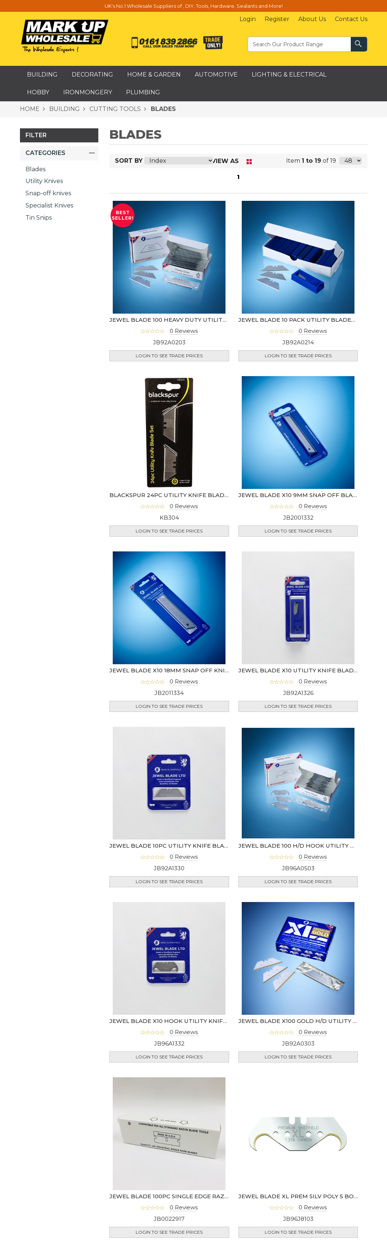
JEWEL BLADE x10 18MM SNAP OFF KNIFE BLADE (181, 670)
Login (248, 19)
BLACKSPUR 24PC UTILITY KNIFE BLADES (170, 495)
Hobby (38, 92)
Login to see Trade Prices (169, 355)
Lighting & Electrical (289, 74)
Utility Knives (44, 181)
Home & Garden (154, 74)
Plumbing (143, 92)
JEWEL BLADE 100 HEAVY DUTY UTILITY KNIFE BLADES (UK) (197, 319)
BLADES (162, 108)
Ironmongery (87, 92)
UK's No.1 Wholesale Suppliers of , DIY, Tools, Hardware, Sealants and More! (194, 6)
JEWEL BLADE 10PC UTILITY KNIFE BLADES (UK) (179, 845)
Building (42, 74)
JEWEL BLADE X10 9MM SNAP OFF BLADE (299, 495)
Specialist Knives (49, 205)
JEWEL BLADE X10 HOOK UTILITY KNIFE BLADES (180, 1020)
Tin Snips (39, 217)
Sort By (129, 160)
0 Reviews (184, 330)
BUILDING (64, 108)
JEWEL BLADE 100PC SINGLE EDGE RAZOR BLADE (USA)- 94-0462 (205, 1196)
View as (225, 161)
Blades (35, 169)
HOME (30, 108)
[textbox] (299, 44)
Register (277, 19)
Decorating (92, 74)
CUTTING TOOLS (114, 108)
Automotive (216, 74)
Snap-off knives (48, 193)
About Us (312, 19)
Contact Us (351, 19)
